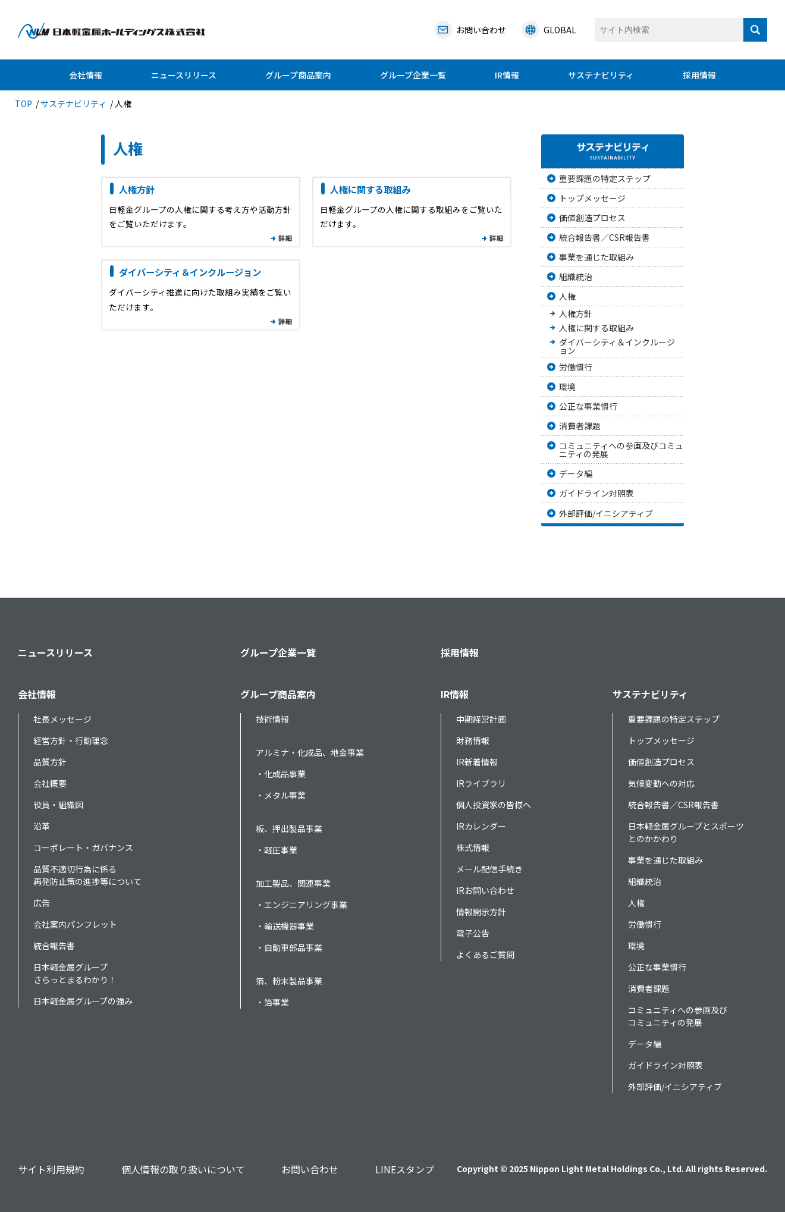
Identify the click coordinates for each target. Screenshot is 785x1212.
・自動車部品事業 (289, 947)
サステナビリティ (601, 75)
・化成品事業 (281, 774)
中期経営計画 (481, 719)
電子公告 (472, 933)
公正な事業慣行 (588, 406)
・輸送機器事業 (285, 926)
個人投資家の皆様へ (493, 805)
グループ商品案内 (298, 75)
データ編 (575, 473)
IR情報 (507, 75)
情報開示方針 (481, 912)
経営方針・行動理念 (70, 740)
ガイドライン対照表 (596, 493)
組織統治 (575, 276)
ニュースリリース (183, 75)
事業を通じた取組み (596, 257)
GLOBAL (560, 30)
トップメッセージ (592, 198)
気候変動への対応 (661, 783)
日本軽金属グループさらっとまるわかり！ (75, 973)
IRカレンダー (481, 826)
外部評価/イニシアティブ (606, 513)
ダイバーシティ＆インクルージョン (190, 271)
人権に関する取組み (370, 189)
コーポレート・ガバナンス (83, 847)
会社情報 (85, 75)
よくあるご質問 (485, 954)
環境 (567, 387)
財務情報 (472, 740)
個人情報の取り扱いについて (183, 1169)
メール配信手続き (489, 869)
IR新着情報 (477, 762)
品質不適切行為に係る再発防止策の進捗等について (87, 875)
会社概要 (50, 783)
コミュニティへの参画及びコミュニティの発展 (621, 449)
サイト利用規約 (51, 1169)
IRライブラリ (481, 783)
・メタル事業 (281, 795)
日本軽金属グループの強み (83, 1001)
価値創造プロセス (592, 218)
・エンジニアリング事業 (301, 904)
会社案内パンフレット (75, 924)
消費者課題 (580, 426)
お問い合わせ (309, 1169)
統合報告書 (54, 946)
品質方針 (50, 762)
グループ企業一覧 (413, 75)
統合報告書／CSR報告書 (604, 237)
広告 (41, 903)
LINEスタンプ (404, 1169)
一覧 (285, 240)
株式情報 (472, 847)
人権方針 (137, 189)
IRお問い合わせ (485, 890)
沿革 (41, 826)
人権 (567, 296)
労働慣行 (575, 367)
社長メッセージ (62, 719)
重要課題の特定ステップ (605, 178)
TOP (23, 103)
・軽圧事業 (276, 850)
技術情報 (272, 719)
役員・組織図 (58, 805)
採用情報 (699, 75)
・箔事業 (272, 1002)
